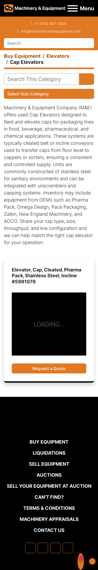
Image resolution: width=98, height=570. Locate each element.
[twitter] (55, 548)
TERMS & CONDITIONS (49, 508)
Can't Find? (49, 497)
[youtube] (68, 548)
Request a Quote (49, 368)
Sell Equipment (49, 464)
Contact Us (49, 530)
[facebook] (30, 548)
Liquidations (49, 453)
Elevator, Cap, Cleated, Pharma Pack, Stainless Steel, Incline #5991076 (46, 275)
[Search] (46, 43)
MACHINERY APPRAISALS (49, 519)
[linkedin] (43, 548)
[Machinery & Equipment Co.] (49, 427)
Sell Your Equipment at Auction (49, 486)
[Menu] (72, 8)
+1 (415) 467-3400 (50, 23)
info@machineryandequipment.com (51, 31)
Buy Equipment (49, 442)
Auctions (49, 475)
